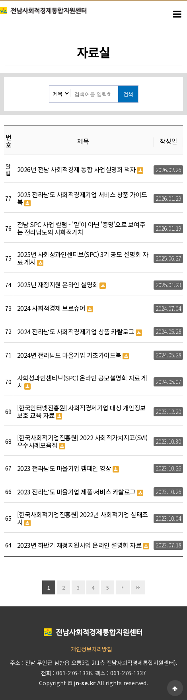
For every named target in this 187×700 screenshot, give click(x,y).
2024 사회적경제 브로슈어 (55, 308)
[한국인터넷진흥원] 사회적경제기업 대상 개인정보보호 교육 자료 (81, 412)
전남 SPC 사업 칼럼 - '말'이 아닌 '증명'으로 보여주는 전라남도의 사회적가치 (81, 228)
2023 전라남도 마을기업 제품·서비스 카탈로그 (80, 492)
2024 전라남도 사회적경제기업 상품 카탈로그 (79, 332)
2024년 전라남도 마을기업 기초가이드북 (73, 355)
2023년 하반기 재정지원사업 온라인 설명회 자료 (83, 545)
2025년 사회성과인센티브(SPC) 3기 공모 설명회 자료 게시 (82, 258)
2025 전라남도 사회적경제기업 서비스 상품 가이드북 (82, 198)
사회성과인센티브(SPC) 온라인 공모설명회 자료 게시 (82, 382)
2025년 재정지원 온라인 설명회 (61, 285)
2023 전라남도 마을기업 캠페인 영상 (68, 469)
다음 (123, 587)
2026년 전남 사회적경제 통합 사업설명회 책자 (80, 170)
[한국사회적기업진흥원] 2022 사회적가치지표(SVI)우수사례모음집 (82, 441)
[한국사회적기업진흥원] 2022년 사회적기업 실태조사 (82, 518)
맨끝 (138, 587)
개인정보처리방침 (91, 649)
